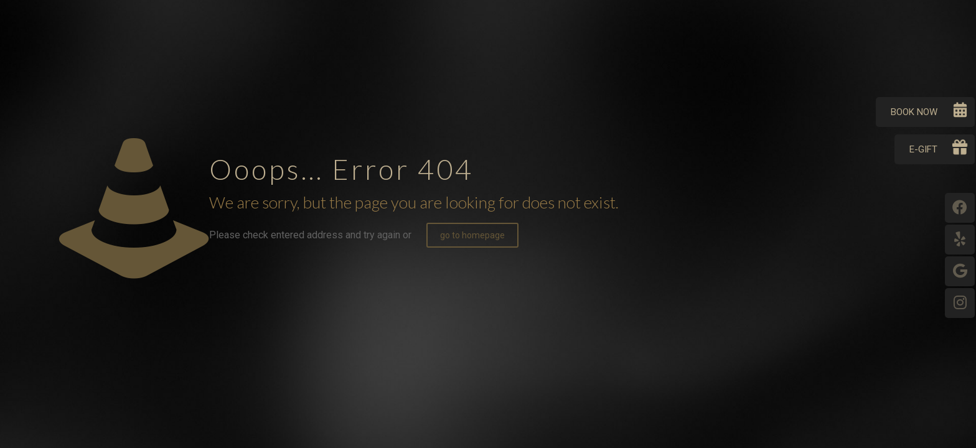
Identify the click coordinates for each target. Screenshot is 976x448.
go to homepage (472, 235)
